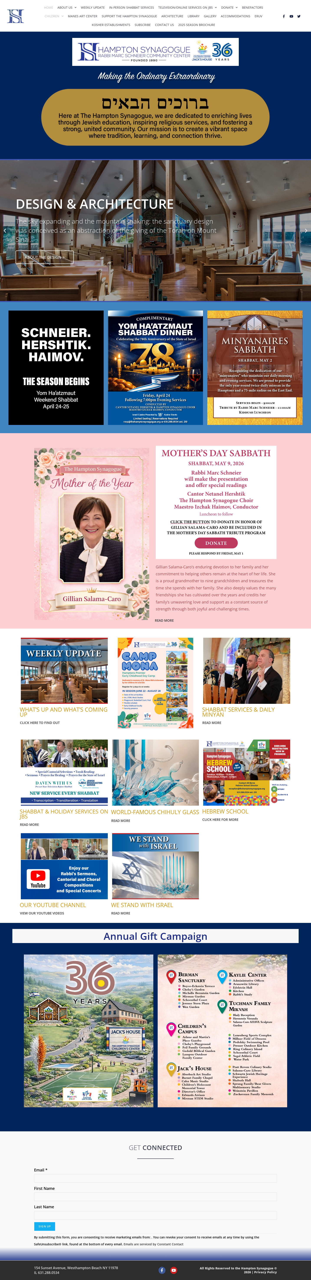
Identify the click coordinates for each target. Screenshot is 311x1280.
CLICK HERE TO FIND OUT (40, 723)
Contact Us (164, 25)
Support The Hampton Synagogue (129, 16)
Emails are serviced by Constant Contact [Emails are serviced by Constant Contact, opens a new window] (153, 1244)
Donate (229, 7)
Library (194, 16)
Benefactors (252, 7)
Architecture (172, 16)
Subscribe (143, 25)
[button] (5, 230)
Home (48, 7)
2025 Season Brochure (196, 25)
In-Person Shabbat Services (131, 7)
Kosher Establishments (111, 25)
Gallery (210, 16)
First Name (44, 1188)
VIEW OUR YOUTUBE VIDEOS (42, 913)
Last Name (44, 1206)
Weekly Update (93, 7)
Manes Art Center (82, 16)
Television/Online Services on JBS (187, 7)
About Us (67, 7)
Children (54, 16)
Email (40, 1170)
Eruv (258, 16)
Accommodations (235, 16)
